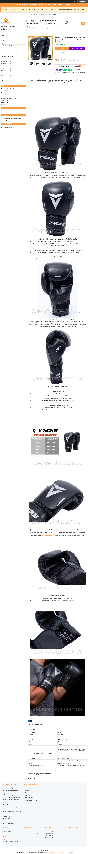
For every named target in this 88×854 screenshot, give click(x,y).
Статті (3, 50)
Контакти (41, 20)
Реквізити (66, 5)
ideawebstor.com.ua (48, 535)
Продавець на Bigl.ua (43, 850)
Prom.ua (53, 849)
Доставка (27, 795)
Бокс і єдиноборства (10, 788)
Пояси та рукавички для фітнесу (13, 811)
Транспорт (7, 804)
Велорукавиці (8, 816)
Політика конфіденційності (66, 852)
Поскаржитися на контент (50, 852)
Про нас (33, 20)
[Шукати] (83, 23)
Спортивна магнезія (9, 813)
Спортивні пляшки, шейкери (12, 797)
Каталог (26, 20)
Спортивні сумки (9, 823)
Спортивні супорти (9, 802)
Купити (62, 48)
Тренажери (7, 818)
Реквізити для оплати (47, 27)
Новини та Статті (51, 23)
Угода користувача (33, 27)
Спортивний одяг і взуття (11, 821)
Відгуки (42, 23)
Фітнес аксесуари (9, 795)
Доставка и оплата (7, 45)
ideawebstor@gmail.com (9, 98)
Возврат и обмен (7, 48)
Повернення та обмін (31, 23)
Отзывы (4, 43)
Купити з (77, 48)
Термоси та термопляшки (11, 799)
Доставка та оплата (51, 20)
